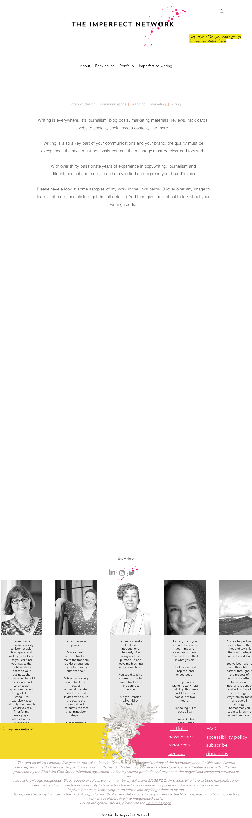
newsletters (181, 737)
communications (113, 104)
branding (138, 104)
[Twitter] (132, 572)
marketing (158, 104)
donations (217, 753)
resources (179, 745)
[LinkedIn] (112, 572)
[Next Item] (248, 651)
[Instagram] (122, 572)
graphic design (83, 104)
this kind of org (77, 794)
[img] (126, 296)
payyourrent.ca (160, 794)
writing (176, 104)
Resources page (158, 803)
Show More (126, 558)
